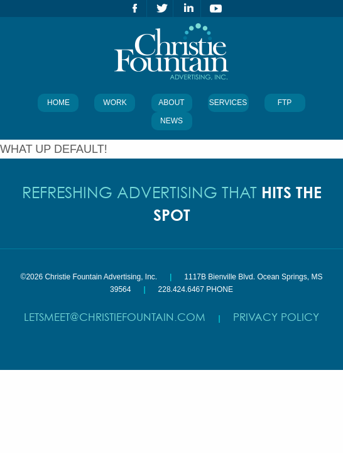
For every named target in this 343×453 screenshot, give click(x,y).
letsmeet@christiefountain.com (114, 316)
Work (114, 102)
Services (228, 102)
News (171, 120)
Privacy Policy (276, 316)
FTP (285, 102)
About (171, 102)
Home (58, 102)
